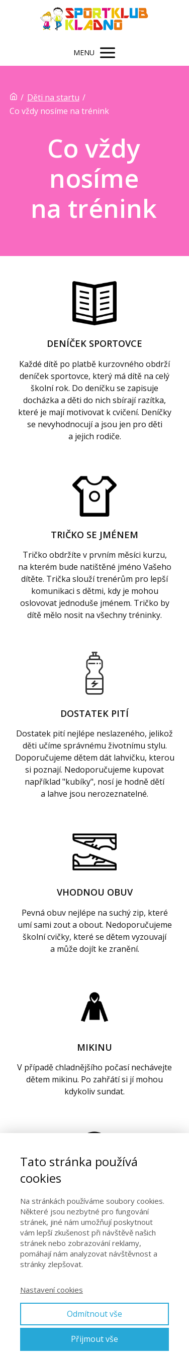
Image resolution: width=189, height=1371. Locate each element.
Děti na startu (53, 97)
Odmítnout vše (94, 1313)
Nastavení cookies (51, 1290)
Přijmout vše (94, 1338)
